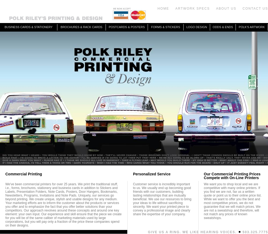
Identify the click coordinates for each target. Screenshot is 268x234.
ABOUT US (226, 8)
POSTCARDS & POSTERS (127, 27)
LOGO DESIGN (196, 27)
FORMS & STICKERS (165, 27)
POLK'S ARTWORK (252, 27)
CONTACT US (255, 8)
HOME (163, 8)
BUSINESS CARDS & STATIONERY (29, 27)
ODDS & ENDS (223, 27)
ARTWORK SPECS (192, 8)
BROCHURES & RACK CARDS (81, 27)
